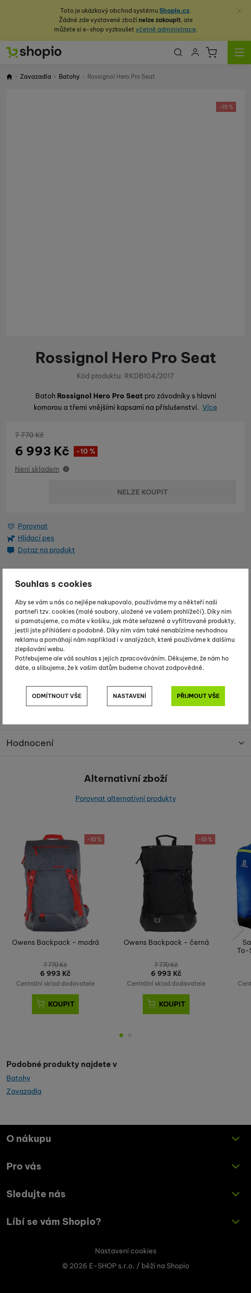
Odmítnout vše (56, 695)
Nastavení (129, 695)
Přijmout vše (198, 695)
